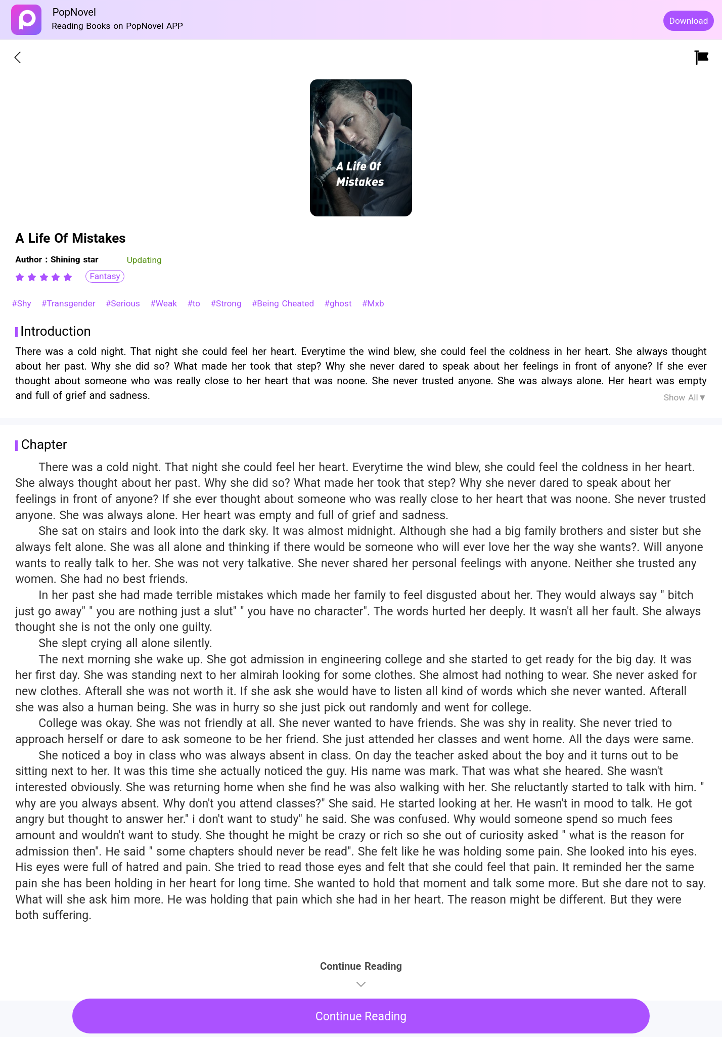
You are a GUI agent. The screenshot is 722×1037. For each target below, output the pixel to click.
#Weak (165, 303)
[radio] (21, 277)
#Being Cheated (284, 303)
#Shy (23, 303)
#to (195, 303)
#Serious (124, 303)
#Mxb (373, 303)
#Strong (227, 303)
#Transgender (70, 303)
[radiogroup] (43, 277)
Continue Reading (361, 1016)
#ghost (339, 303)
